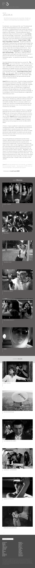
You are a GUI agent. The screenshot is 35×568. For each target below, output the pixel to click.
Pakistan (20, 544)
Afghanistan (4, 542)
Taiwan (19, 549)
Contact (7, 564)
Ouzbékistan (20, 543)
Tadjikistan (20, 548)
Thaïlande (20, 550)
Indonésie (4, 551)
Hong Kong (4, 548)
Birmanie (3, 544)
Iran (3, 552)
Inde (3, 550)
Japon (3, 553)
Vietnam (19, 551)
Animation (20, 552)
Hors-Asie (4, 549)
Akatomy (19, 180)
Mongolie (20, 542)
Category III (20, 553)
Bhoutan (3, 543)
